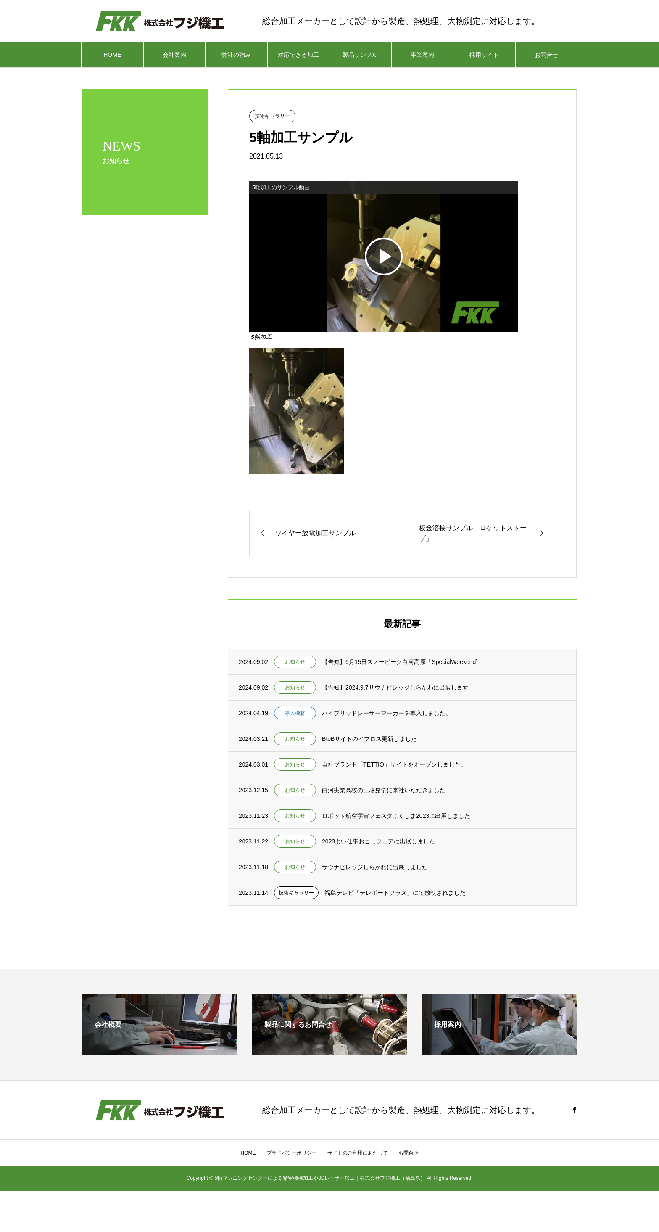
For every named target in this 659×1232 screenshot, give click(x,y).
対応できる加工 (298, 54)
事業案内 (422, 54)
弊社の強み (236, 54)
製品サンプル (360, 54)
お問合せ (546, 54)
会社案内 (174, 54)
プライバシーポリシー (291, 1153)
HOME (112, 54)
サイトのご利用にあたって (357, 1153)
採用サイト (484, 54)
